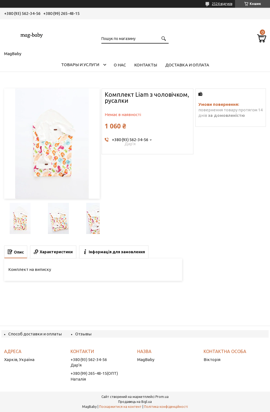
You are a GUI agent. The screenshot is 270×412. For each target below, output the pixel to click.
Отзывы (83, 334)
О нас (120, 65)
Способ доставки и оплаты (35, 334)
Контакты (145, 65)
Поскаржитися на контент (120, 406)
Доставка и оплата (187, 65)
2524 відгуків (222, 4)
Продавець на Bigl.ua (135, 401)
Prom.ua (162, 396)
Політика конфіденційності (166, 406)
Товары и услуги (80, 64)
